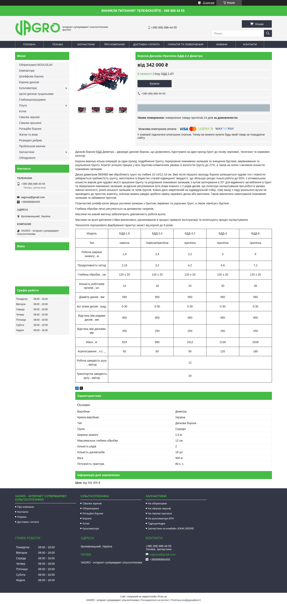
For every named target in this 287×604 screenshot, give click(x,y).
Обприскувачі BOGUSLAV (36, 64)
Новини (221, 44)
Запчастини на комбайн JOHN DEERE (171, 528)
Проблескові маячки (32, 146)
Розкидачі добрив (30, 140)
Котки (22, 111)
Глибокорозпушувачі (32, 99)
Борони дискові (29, 82)
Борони (87, 518)
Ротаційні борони (30, 128)
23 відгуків (208, 2)
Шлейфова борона (31, 76)
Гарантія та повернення (186, 44)
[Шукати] (268, 33)
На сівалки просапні (160, 513)
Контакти (250, 44)
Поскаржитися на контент (155, 600)
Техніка (57, 44)
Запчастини (86, 44)
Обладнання (27, 157)
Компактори (27, 70)
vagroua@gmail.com (33, 197)
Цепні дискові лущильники (36, 93)
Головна (29, 44)
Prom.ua (162, 596)
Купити (154, 83)
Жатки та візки (28, 134)
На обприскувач (157, 503)
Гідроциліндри (156, 523)
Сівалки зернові (29, 117)
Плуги (23, 105)
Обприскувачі (90, 508)
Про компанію (114, 44)
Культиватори (28, 88)
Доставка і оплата (146, 44)
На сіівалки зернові (159, 508)
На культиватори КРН (161, 518)
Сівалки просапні (30, 123)
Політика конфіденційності (186, 600)
